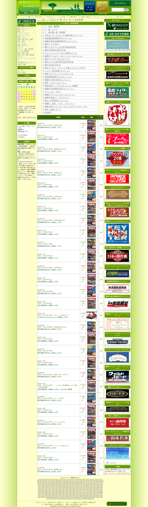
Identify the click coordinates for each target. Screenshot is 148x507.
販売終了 (48, 112)
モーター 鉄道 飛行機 (25, 49)
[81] (47, 484)
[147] (63, 489)
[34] (54, 481)
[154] (87, 489)
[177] (101, 490)
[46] (86, 481)
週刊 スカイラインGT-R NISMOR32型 (60, 47)
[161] (46, 490)
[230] (87, 495)
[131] (73, 487)
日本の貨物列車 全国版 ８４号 (47, 436)
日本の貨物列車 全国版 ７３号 (47, 163)
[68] (78, 482)
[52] (102, 481)
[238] (49, 497)
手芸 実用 (21, 41)
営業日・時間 (85, 17)
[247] (80, 497)
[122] (42, 487)
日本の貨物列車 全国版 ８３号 (47, 412)
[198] (42, 494)
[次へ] (78, 477)
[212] (90, 494)
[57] (49, 482)
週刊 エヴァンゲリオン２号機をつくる (117, 148)
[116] (87, 486)
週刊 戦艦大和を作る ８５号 (46, 447)
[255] (51, 498)
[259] (65, 498)
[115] (83, 486)
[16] (72, 479)
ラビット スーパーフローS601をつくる (61, 53)
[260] (68, 498)
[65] (70, 482)
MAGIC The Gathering (24, 78)
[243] (66, 497)
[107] (56, 486)
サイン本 (20, 70)
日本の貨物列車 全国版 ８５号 (47, 459)
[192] (87, 492)
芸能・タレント (22, 29)
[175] (94, 490)
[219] (49, 495)
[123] (46, 487)
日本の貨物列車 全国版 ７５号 (47, 210)
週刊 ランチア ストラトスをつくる (59, 74)
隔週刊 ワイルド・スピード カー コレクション (64, 56)
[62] (62, 482)
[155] (90, 489)
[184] (59, 492)
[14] (67, 479)
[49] (94, 481)
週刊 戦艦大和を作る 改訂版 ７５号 (49, 198)
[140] (39, 489)
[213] (94, 494)
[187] (70, 492)
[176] (97, 490)
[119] (97, 486)
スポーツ (20, 47)
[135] (87, 487)
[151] (77, 489)
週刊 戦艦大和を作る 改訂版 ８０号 (49, 329)
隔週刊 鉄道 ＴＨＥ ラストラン (59, 104)
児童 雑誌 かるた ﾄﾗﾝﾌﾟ (25, 62)
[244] (70, 497)
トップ (39, 20)
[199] (46, 494)
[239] (53, 497)
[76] (99, 482)
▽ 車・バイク (51, 29)
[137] (94, 487)
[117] (90, 486)
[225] (70, 495)
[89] (68, 484)
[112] (73, 486)
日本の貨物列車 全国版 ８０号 (47, 341)
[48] (91, 481)
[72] (89, 482)
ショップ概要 (27, 17)
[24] (93, 479)
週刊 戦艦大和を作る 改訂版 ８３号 (49, 400)
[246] (77, 497)
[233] (97, 495)
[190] (80, 492)
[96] (87, 484)
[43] (78, 481)
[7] (50, 479)
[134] (83, 487)
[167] (66, 490)
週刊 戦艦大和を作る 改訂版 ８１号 (49, 353)
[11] (59, 479)
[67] (75, 482)
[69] (81, 482)
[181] (49, 492)
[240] (56, 497)
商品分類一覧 (54, 20)
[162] (49, 490)
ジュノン (112, 462)
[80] (44, 484)
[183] (56, 492)
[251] (94, 497)
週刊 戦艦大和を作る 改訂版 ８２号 (49, 376)
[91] (73, 484)
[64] (67, 482)
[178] (39, 492)
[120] (101, 486)
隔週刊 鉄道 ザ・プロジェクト (57, 98)
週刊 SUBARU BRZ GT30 (55, 50)
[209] (80, 494)
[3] (42, 479)
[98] (92, 484)
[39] (67, 481)
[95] (84, 484)
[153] (83, 489)
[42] (75, 481)
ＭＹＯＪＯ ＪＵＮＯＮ (117, 445)
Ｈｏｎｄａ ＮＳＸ (53, 92)
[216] (39, 495)
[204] (63, 494)
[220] (53, 495)
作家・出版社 (22, 72)
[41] (73, 481)
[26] (99, 479)
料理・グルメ (22, 37)
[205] (66, 494)
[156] (94, 489)
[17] (75, 479)
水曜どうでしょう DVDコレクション (117, 102)
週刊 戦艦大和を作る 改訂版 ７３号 (49, 151)
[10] (56, 479)
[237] (46, 497)
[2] (40, 479)
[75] (97, 482)
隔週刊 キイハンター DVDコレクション (117, 221)
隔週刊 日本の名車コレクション (58, 80)
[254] (47, 498)
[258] (61, 498)
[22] (88, 479)
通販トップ (45, 20)
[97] (89, 484)
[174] (90, 490)
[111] (70, 486)
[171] (80, 490)
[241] (59, 497)
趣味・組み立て (22, 45)
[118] (94, 486)
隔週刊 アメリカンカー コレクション (60, 95)
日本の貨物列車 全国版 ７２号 (47, 139)
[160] (42, 490)
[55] (43, 482)
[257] (58, 498)
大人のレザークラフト (117, 187)
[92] (76, 484)
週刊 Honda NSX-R (53, 65)
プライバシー (97, 17)
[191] (83, 492)
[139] (101, 487)
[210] (83, 494)
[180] (46, 492)
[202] (56, 494)
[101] (101, 484)
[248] (83, 497)
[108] (59, 486)
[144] (53, 489)
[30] (43, 481)
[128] (63, 487)
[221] (56, 495)
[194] (94, 492)
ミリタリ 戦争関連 (23, 51)
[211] (87, 494)
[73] (91, 482)
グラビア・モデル (23, 33)
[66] (73, 482)
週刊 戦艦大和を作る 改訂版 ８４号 (49, 424)
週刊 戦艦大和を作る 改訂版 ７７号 (49, 246)
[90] (71, 484)
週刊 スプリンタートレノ (56, 83)
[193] (90, 492)
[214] (97, 494)
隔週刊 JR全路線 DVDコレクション (59, 89)
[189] (77, 492)
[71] (86, 482)
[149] (70, 489)
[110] (66, 486)
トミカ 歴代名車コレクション (57, 71)
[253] (101, 497)
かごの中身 (61, 17)
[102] (39, 486)
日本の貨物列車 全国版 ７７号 (47, 258)
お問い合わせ (120, 17)
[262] (75, 498)
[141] (42, 489)
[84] (55, 484)
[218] (46, 495)
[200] (49, 494)
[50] (97, 481)
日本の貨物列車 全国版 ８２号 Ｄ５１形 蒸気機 (54, 389)
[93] (79, 484)
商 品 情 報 (38, 17)
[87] (63, 484)
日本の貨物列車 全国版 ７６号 (47, 234)
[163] (53, 490)
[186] (66, 492)
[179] (42, 492)
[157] (97, 489)
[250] (90, 497)
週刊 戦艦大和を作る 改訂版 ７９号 (49, 293)
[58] (51, 482)
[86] (60, 484)
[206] (70, 494)
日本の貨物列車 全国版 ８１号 (47, 364)
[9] (53, 479)
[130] (70, 487)
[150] (73, 489)
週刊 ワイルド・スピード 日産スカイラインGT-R (65, 68)
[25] (96, 479)
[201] (53, 494)
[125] (53, 487)
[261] (71, 498)
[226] (73, 495)
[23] (91, 479)
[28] (38, 481)
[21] (85, 479)
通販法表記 (73, 17)
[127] (59, 487)
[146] (59, 489)
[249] (87, 497)
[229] (83, 495)
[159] (39, 490)
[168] (70, 490)
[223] (63, 495)
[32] (49, 481)
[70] (83, 482)
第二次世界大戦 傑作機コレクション (117, 248)
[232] (94, 495)
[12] (61, 479)
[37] (62, 481)
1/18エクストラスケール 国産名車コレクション (64, 35)
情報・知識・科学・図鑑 (25, 39)
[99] (95, 484)
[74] (94, 482)
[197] (39, 494)
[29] (41, 481)
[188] (73, 492)
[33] (51, 481)
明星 (107, 462)
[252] (97, 497)
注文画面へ (21, 137)
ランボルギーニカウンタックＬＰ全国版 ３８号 (52, 317)
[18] (77, 479)
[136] (90, 487)
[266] (89, 498)
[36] (59, 481)
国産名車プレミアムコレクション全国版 (61, 86)
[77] (102, 482)
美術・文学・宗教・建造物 (26, 55)
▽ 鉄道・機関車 (52, 26)
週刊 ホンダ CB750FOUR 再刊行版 (59, 62)
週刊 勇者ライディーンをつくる (117, 54)
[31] (46, 481)
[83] (52, 484)
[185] (63, 492)
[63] (65, 482)
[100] (97, 484)
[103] (42, 486)
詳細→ (32, 81)
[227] (77, 495)
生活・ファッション (24, 35)
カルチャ (20, 57)
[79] (41, 484)
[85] (57, 484)
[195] (97, 492)
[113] (77, 486)
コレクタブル (22, 43)
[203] (59, 494)
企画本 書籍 (22, 64)
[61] (59, 482)
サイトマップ (108, 17)
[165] (59, 490)
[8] (52, 479)
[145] (56, 489)
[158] (101, 489)
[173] (87, 490)
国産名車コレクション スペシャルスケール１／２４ (66, 106)
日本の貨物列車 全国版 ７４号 (47, 186)
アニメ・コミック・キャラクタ (27, 59)
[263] (78, 498)
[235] (39, 497)
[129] (66, 487)
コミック (89, 13)
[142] (46, 489)
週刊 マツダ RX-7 (52, 44)
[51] (99, 481)
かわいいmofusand (117, 38)
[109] (63, 486)
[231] (90, 495)
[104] (46, 486)
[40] (70, 481)
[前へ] (62, 477)
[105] (49, 486)
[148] (66, 489)
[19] (80, 479)
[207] (73, 494)
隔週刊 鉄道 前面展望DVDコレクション (61, 41)
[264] (82, 498)
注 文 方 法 (50, 17)
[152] (80, 489)
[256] (54, 498)
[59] (54, 482)
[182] (53, 492)
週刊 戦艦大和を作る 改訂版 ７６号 (49, 222)
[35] (57, 481)
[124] (49, 487)
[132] (77, 487)
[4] (44, 479)
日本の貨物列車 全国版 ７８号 (47, 281)
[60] (57, 482)
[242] (63, 497)
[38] (65, 481)
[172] (83, 490)
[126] (56, 487)
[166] (63, 490)
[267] (92, 498)
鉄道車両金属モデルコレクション (58, 77)
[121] (39, 487)
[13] (64, 479)
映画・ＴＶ (21, 31)
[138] (97, 487)
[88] (65, 484)
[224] (66, 495)
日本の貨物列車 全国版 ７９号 (47, 305)
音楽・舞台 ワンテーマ (25, 28)
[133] (80, 487)
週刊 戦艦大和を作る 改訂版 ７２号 (49, 127)
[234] (101, 495)
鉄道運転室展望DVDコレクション (58, 38)
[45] (83, 481)
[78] (39, 484)
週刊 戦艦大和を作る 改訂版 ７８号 (49, 269)
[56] (46, 482)
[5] (46, 479)
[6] (48, 479)
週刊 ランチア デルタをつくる (57, 59)
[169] (73, 490)
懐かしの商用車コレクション (57, 101)
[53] (38, 482)
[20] (83, 479)
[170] (77, 490)
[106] (53, 486)
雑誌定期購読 (103, 13)
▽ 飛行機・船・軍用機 (55, 32)
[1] (38, 479)
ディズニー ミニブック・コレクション (117, 350)
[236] (42, 497)
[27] (101, 479)
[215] (101, 494)
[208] (77, 494)
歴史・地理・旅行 (23, 53)
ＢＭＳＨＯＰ (52, 502)
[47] (89, 481)
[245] (73, 497)
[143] (49, 489)
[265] (85, 498)
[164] (56, 490)
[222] (59, 495)
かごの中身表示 (23, 135)
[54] (41, 482)
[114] (80, 486)
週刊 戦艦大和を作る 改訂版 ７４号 (49, 175)
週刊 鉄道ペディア (53, 109)
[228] (80, 495)
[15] (69, 479)
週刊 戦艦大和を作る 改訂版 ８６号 (49, 471)
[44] (81, 481)
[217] (42, 495)
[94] (81, 484)
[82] (49, 484)
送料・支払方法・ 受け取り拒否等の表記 (117, 473)
